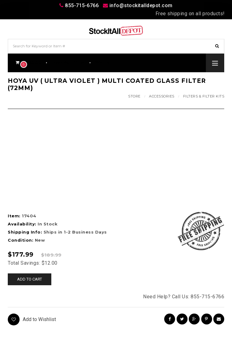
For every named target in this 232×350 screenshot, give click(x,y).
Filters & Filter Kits (204, 96)
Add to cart (29, 279)
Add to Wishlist (32, 319)
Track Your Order (68, 62)
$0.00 (26, 62)
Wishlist (103, 62)
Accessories (161, 96)
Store (134, 96)
